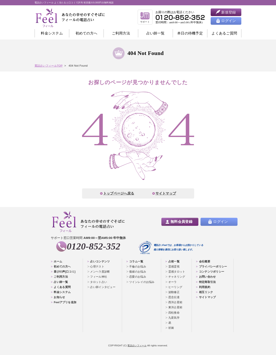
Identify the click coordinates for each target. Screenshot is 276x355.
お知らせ (59, 297)
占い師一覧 (155, 33)
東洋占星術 (175, 307)
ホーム (58, 261)
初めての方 (86, 33)
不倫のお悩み (137, 266)
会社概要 (204, 261)
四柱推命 (174, 312)
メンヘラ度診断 (100, 271)
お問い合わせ (207, 276)
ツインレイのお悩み (142, 282)
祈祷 (171, 327)
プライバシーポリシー (213, 266)
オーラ (172, 282)
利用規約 (204, 287)
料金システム (52, 33)
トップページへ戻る (118, 193)
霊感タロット (176, 271)
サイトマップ (165, 193)
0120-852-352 (93, 246)
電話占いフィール (136, 345)
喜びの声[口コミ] (64, 271)
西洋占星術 (175, 302)
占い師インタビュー (102, 287)
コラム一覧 (136, 261)
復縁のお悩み (137, 271)
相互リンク (206, 292)
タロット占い (98, 282)
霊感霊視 (174, 266)
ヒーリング (175, 287)
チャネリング (176, 276)
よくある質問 (62, 287)
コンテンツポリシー (211, 271)
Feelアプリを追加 (65, 302)
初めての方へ (62, 266)
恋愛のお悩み (137, 276)
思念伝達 (174, 297)
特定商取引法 (207, 282)
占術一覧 (174, 261)
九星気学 (174, 317)
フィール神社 (98, 276)
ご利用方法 (121, 33)
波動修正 (174, 292)
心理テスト (97, 266)
